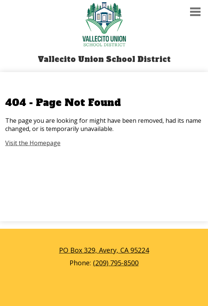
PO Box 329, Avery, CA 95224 (104, 250)
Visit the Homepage (32, 143)
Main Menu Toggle (195, 11)
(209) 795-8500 (116, 262)
